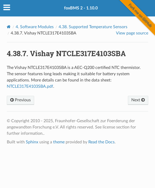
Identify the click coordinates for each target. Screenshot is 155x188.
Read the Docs (101, 142)
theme (59, 142)
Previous (20, 100)
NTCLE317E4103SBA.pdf (30, 86)
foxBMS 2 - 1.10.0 (81, 8)
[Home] (9, 27)
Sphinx (32, 142)
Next (138, 100)
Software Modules (35, 27)
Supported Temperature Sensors (93, 27)
